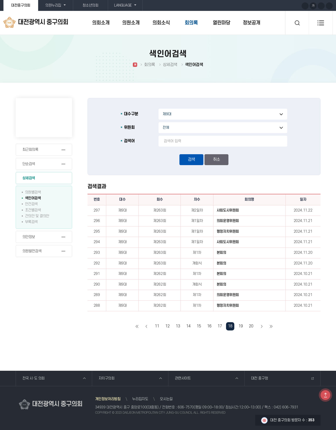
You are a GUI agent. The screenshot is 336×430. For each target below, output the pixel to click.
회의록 (191, 23)
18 (230, 326)
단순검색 (28, 164)
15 (199, 326)
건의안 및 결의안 (37, 216)
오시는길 (166, 399)
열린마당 (221, 23)
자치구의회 (107, 378)
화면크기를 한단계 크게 (305, 5)
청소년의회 (90, 5)
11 (157, 326)
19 (240, 326)
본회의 (221, 253)
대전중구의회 (20, 5)
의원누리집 (53, 5)
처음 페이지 (137, 326)
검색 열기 (297, 23)
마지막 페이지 (271, 326)
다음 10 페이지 (261, 326)
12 (167, 326)
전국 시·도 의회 (33, 378)
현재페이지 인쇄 (329, 5)
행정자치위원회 (228, 232)
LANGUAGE (123, 5)
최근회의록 (30, 150)
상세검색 (28, 178)
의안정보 (28, 237)
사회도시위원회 (228, 210)
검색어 (129, 141)
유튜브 (280, 5)
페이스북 (296, 5)
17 (220, 326)
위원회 (129, 127)
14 (188, 326)
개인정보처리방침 (108, 399)
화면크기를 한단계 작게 (321, 5)
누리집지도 (140, 399)
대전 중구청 (259, 378)
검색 (191, 159)
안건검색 (31, 204)
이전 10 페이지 (146, 326)
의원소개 (131, 23)
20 (251, 326)
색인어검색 (33, 198)
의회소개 (101, 23)
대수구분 (131, 114)
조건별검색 (33, 210)
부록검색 (31, 222)
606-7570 (186, 407)
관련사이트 (183, 378)
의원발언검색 (32, 251)
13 (178, 326)
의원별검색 (33, 192)
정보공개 (251, 23)
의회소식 (161, 23)
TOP (325, 395)
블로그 (288, 5)
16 (209, 326)
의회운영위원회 (228, 221)
